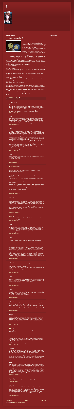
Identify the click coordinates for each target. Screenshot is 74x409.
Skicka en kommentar (11, 398)
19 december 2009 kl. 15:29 (14, 333)
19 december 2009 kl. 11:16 (14, 285)
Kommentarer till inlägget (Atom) (18, 402)
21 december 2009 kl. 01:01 (14, 381)
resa (15, 98)
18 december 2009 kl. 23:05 (14, 162)
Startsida (26, 400)
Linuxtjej (10, 216)
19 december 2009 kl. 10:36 (14, 272)
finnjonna (8, 16)
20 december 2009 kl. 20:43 (14, 374)
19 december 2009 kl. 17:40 (14, 344)
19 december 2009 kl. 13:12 (14, 297)
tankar (17, 98)
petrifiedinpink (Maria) (13, 166)
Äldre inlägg (43, 400)
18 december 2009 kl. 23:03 (14, 150)
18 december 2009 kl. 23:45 (14, 212)
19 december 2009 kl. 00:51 (14, 233)
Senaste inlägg (9, 400)
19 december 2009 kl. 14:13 (14, 324)
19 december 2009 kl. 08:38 (14, 241)
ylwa (10, 104)
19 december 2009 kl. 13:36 (14, 310)
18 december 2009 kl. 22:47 (14, 112)
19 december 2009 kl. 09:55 (14, 258)
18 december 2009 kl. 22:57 (14, 124)
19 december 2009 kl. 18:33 (14, 358)
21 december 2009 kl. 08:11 (14, 395)
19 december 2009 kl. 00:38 (14, 220)
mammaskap (12, 98)
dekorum (11, 328)
